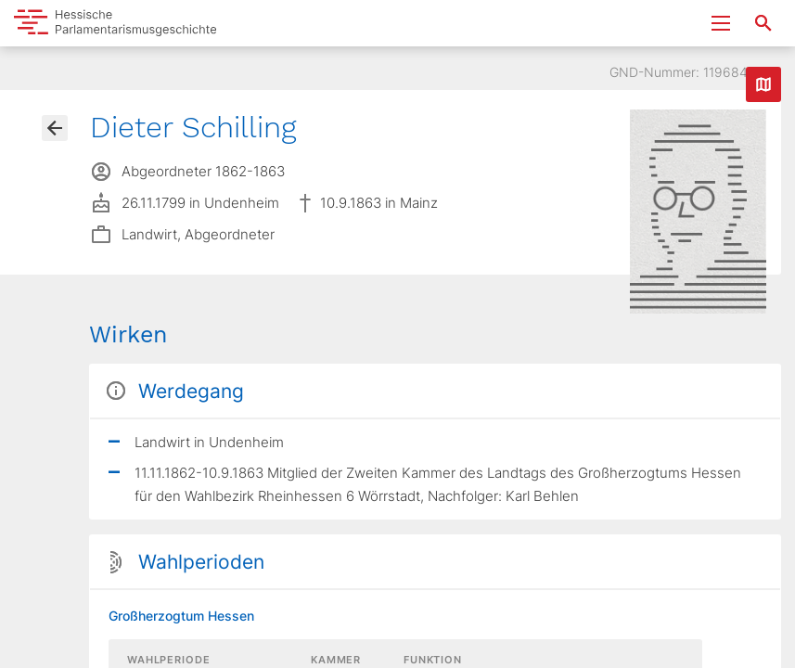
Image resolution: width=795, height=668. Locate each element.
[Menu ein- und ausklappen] (720, 23)
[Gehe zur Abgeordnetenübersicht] (55, 128)
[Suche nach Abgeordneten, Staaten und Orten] (763, 23)
